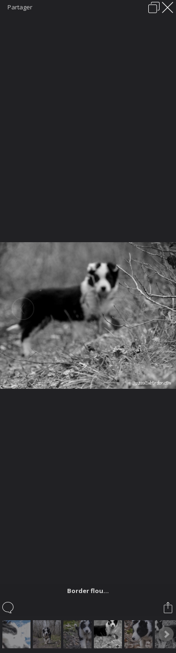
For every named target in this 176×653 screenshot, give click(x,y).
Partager (20, 7)
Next (166, 634)
